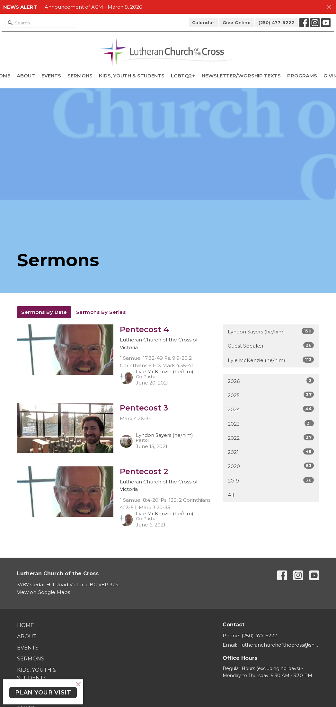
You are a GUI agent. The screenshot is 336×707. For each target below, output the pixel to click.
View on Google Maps (43, 592)
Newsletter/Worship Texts (241, 76)
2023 (271, 423)
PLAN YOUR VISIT (43, 692)
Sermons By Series (101, 312)
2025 (271, 395)
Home (25, 625)
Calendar (203, 22)
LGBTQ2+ (183, 76)
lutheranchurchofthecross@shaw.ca (279, 645)
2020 (271, 466)
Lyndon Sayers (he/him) (271, 331)
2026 (271, 380)
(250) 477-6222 (277, 22)
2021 (271, 451)
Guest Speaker (271, 345)
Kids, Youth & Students (131, 76)
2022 (271, 437)
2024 (271, 409)
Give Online (237, 22)
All (231, 495)
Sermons (80, 76)
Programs (302, 76)
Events (51, 76)
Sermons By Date (44, 312)
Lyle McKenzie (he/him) (271, 360)
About (26, 76)
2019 (271, 480)
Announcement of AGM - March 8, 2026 (93, 7)
